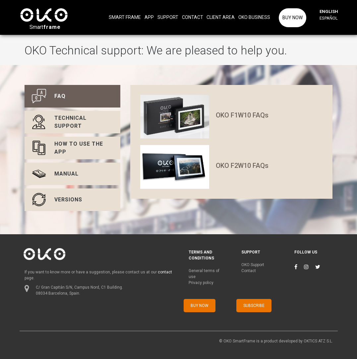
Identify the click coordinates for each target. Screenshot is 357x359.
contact (165, 272)
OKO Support (252, 264)
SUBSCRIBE (254, 305)
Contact (248, 270)
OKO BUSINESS (254, 17)
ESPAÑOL (328, 18)
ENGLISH (328, 11)
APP (149, 17)
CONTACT (192, 17)
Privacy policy (201, 282)
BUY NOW (292, 17)
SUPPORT (167, 17)
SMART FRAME (125, 17)
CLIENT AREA (221, 17)
